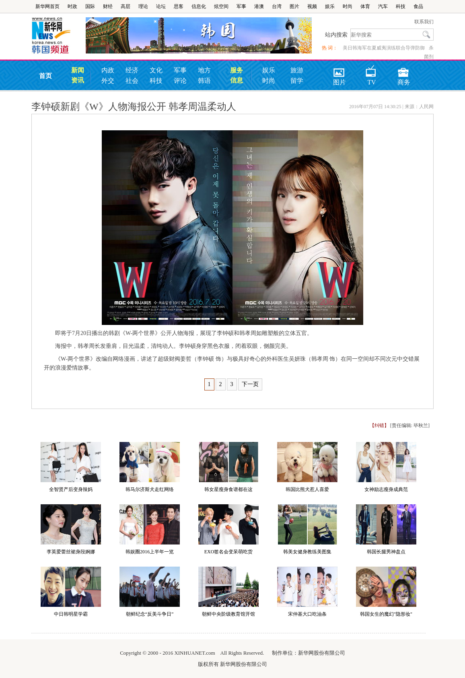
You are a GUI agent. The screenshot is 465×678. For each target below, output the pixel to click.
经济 (132, 70)
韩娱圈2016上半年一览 (150, 552)
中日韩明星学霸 (71, 614)
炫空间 (221, 6)
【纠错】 (379, 425)
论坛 (161, 6)
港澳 (259, 6)
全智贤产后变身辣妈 (71, 489)
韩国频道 (58, 35)
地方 (204, 70)
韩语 (204, 80)
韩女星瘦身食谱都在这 (228, 489)
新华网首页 (47, 6)
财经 (108, 6)
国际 (90, 6)
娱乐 (330, 6)
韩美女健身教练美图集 (307, 552)
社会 (132, 80)
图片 (294, 6)
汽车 (383, 6)
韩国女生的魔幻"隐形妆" (386, 614)
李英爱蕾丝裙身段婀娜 (71, 552)
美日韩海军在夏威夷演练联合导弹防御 (384, 48)
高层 (125, 6)
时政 (72, 6)
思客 (178, 6)
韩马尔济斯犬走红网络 (150, 489)
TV (371, 69)
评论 (180, 80)
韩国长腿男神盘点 (386, 552)
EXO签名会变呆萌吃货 (228, 552)
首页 (45, 75)
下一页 (250, 384)
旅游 (296, 70)
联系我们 (424, 22)
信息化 (198, 6)
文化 (156, 70)
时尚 (347, 6)
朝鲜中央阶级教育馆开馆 (228, 614)
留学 (296, 80)
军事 (241, 6)
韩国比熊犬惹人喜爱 (307, 489)
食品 (418, 6)
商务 (403, 69)
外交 (107, 80)
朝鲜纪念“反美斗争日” (150, 614)
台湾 (277, 6)
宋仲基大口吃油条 (307, 614)
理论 (143, 6)
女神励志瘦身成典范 (386, 489)
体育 (365, 6)
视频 (312, 6)
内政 (107, 70)
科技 (400, 6)
